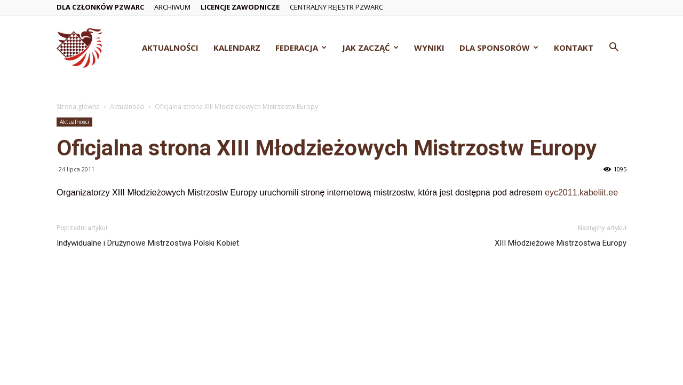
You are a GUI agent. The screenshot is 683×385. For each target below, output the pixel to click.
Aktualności (170, 47)
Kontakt (573, 47)
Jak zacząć (370, 47)
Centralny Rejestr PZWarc (336, 7)
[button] (613, 48)
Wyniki (429, 47)
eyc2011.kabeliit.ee (581, 192)
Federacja (301, 47)
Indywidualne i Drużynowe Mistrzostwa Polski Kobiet (148, 243)
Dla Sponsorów (498, 47)
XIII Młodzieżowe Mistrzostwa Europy (560, 243)
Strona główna (78, 106)
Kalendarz (236, 47)
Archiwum (172, 7)
